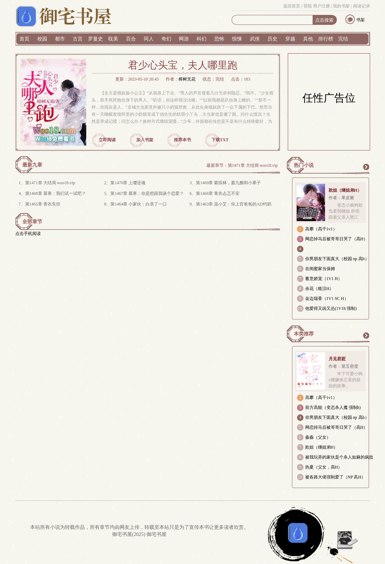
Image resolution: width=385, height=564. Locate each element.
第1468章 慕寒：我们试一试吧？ (55, 193)
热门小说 (304, 165)
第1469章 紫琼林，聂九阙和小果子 (228, 182)
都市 (60, 39)
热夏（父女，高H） (323, 467)
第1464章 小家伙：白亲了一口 (138, 204)
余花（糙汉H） (319, 288)
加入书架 (144, 139)
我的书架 (341, 6)
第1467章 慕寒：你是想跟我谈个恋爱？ (147, 193)
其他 (308, 39)
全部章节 (32, 221)
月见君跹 (337, 358)
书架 (360, 19)
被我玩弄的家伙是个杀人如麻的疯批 (339, 457)
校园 (42, 39)
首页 (24, 39)
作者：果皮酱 (341, 197)
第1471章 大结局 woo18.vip (253, 165)
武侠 (255, 39)
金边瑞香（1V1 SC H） (326, 298)
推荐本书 (182, 139)
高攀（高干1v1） (321, 228)
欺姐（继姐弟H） (345, 190)
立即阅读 (107, 139)
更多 (365, 166)
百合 (131, 39)
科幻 (202, 39)
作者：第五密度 (343, 366)
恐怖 (219, 39)
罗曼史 (95, 39)
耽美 (113, 39)
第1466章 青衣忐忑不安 (218, 193)
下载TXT (220, 139)
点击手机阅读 (28, 233)
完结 (343, 39)
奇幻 (166, 39)
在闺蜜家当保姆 (320, 268)
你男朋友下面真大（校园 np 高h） (337, 258)
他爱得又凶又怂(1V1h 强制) (331, 308)
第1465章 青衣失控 (42, 204)
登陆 (307, 6)
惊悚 (237, 39)
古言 (78, 39)
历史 (272, 39)
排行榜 (325, 39)
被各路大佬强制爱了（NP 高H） (335, 477)
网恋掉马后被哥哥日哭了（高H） (336, 238)
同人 (149, 39)
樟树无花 (187, 79)
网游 (184, 39)
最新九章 (32, 165)
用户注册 (321, 6)
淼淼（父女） (318, 437)
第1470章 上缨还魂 (127, 182)
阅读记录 (361, 6)
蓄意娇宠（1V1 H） (323, 278)
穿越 (290, 39)
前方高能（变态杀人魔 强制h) (333, 407)
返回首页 (291, 6)
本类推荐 (304, 333)
